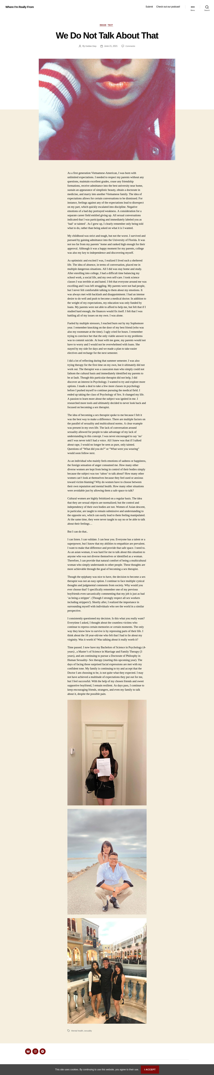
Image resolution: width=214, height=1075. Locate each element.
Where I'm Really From (21, 6)
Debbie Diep (90, 47)
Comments (131, 47)
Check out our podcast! (168, 6)
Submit (149, 6)
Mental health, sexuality (82, 1031)
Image (102, 26)
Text (112, 26)
